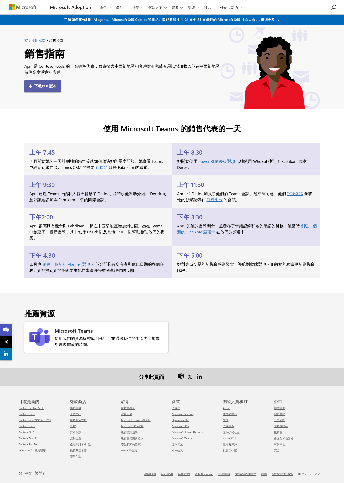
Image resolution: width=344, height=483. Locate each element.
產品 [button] (122, 7)
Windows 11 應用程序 (32, 450)
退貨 (73, 426)
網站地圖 (150, 474)
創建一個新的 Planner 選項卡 (68, 264)
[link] (6, 330)
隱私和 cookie (204, 474)
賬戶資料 (75, 408)
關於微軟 (279, 414)
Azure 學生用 (129, 450)
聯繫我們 (184, 474)
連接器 (102, 167)
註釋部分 (215, 199)
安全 (277, 450)
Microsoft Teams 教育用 (136, 420)
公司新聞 (279, 420)
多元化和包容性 (283, 438)
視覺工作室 (230, 450)
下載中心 (75, 414)
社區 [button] (210, 7)
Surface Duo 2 (27, 438)
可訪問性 (279, 444)
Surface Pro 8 (27, 414)
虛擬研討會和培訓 (81, 444)
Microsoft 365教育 (132, 426)
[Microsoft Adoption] (70, 7)
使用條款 (224, 474)
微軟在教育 (128, 408)
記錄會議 (295, 193)
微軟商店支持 (78, 420)
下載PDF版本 (45, 85)
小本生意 (177, 450)
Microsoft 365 (180, 426)
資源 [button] (178, 7)
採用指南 (38, 40)
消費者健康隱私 (245, 474)
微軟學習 (228, 426)
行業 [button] (138, 7)
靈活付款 (75, 456)
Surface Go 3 (27, 432)
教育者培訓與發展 (132, 438)
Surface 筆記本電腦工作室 (35, 420)
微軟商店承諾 (78, 450)
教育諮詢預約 (129, 432)
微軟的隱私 (281, 426)
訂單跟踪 (75, 432)
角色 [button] (106, 7)
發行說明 (167, 474)
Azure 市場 (229, 438)
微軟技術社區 (231, 432)
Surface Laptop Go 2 (31, 408)
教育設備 (126, 414)
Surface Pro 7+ (28, 444)
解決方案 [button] (158, 7)
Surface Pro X (27, 426)
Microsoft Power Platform (187, 432)
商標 (264, 474)
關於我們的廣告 (282, 474)
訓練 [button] (194, 7)
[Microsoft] (22, 7)
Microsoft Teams (182, 438)
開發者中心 (230, 414)
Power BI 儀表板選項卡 (218, 161)
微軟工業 (177, 444)
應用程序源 (230, 444)
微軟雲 (176, 408)
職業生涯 (279, 408)
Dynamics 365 (180, 420)
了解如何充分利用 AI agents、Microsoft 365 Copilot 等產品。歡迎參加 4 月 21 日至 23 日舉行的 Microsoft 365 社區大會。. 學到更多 (170, 19)
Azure (226, 408)
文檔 (225, 420)
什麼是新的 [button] (231, 7)
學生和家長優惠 (131, 444)
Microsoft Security (183, 414)
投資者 (278, 432)
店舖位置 (75, 438)
